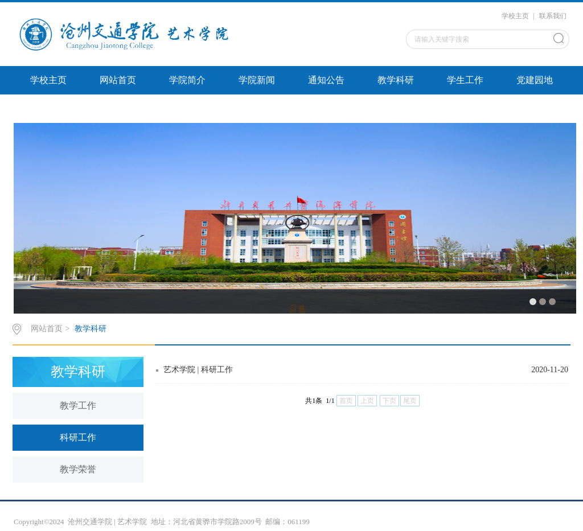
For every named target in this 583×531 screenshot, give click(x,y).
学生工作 (465, 80)
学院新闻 (257, 80)
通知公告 (326, 80)
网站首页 (118, 80)
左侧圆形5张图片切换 (143, 108)
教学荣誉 (78, 469)
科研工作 (78, 437)
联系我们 (552, 16)
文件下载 (48, 108)
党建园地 (534, 80)
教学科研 (395, 80)
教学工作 (78, 405)
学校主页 (515, 16)
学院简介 (187, 80)
